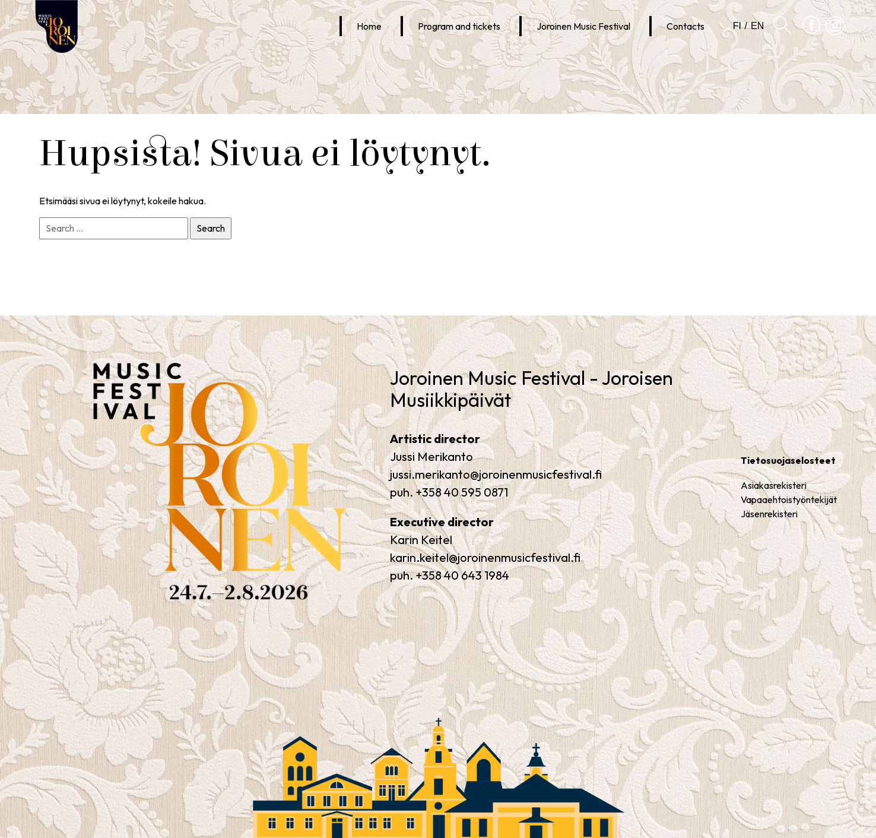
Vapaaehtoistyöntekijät (789, 499)
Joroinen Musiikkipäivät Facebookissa (811, 34)
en (757, 26)
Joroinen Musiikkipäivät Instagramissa (835, 34)
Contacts (685, 26)
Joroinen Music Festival (583, 26)
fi (737, 26)
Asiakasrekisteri (774, 485)
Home (369, 26)
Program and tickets (459, 26)
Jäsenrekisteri (769, 514)
